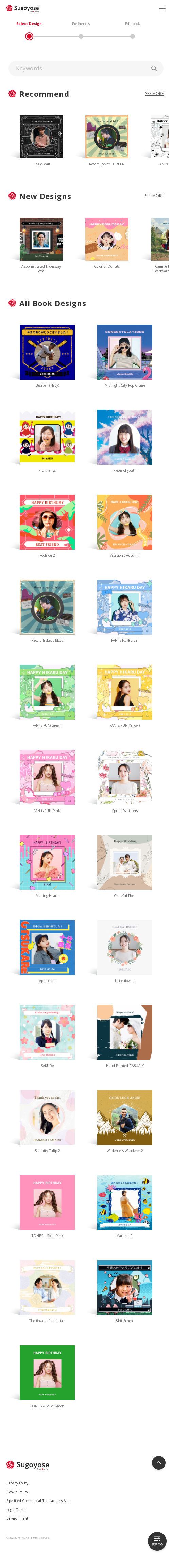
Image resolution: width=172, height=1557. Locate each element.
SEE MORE (154, 196)
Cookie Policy (17, 1492)
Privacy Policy (17, 1483)
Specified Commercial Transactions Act (37, 1500)
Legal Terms (15, 1509)
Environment (17, 1518)
